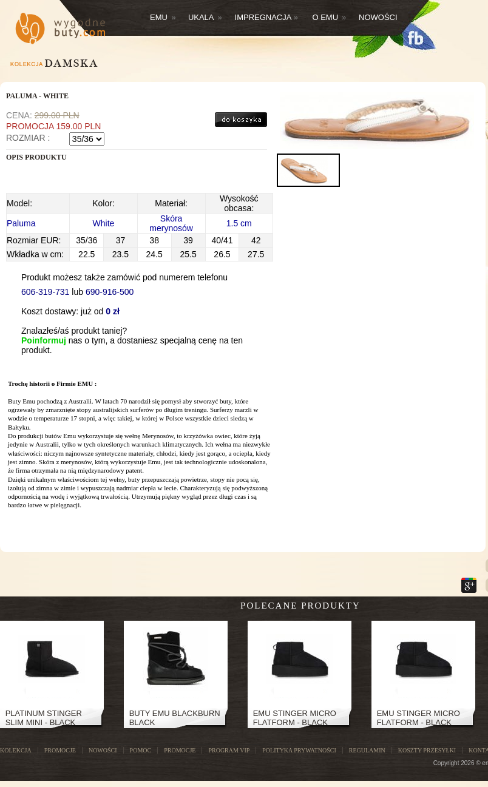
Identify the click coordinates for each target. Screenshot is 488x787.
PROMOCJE (60, 750)
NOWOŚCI (103, 750)
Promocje (179, 750)
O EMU (329, 17)
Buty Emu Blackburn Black (174, 718)
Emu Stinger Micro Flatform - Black (294, 718)
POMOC (141, 750)
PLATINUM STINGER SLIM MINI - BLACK (43, 718)
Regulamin (367, 750)
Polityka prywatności (299, 750)
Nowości (378, 17)
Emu (163, 17)
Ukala (205, 17)
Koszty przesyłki (427, 750)
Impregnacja (267, 17)
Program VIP (228, 750)
